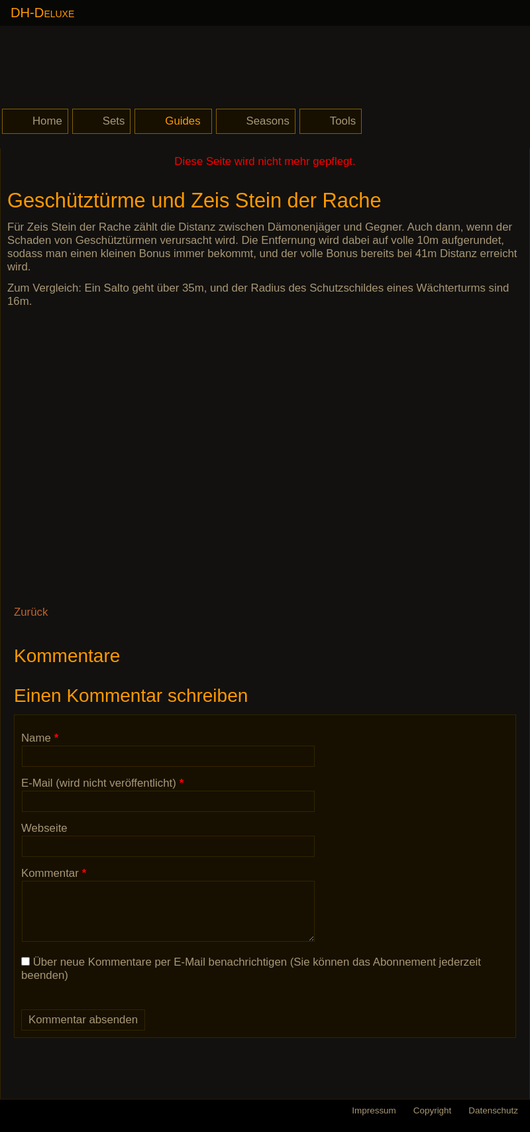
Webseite (44, 828)
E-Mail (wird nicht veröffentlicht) (102, 783)
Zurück (31, 612)
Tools (343, 121)
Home (47, 121)
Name (45, 738)
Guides (182, 121)
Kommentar (53, 873)
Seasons (268, 121)
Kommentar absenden (83, 1019)
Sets (114, 121)
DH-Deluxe (42, 12)
